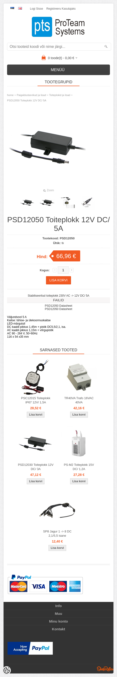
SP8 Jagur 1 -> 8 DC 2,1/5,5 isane (57, 533)
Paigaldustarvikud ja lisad (31, 95)
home (10, 95)
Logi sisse (36, 8)
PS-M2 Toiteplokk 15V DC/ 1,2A (79, 467)
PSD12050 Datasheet (58, 305)
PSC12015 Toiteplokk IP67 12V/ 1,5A (35, 400)
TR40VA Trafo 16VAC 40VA (79, 400)
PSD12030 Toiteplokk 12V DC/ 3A (36, 467)
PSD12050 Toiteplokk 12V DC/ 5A (26, 100)
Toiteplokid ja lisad (59, 95)
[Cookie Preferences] (6, 670)
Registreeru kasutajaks (60, 8)
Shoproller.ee (105, 668)
